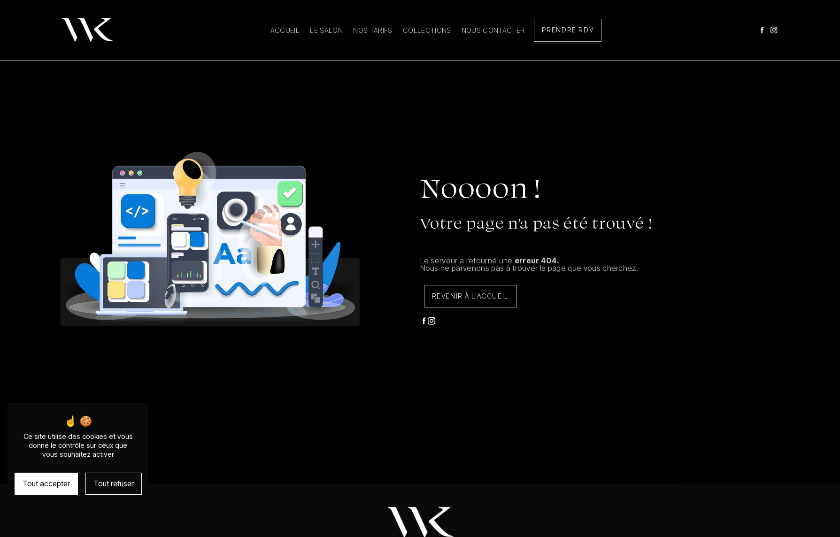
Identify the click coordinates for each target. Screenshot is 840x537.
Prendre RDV (568, 30)
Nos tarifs (372, 30)
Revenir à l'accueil (470, 296)
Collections (427, 30)
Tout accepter (46, 483)
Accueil (285, 30)
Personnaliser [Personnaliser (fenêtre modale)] (78, 506)
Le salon (326, 30)
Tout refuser (113, 483)
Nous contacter (493, 30)
